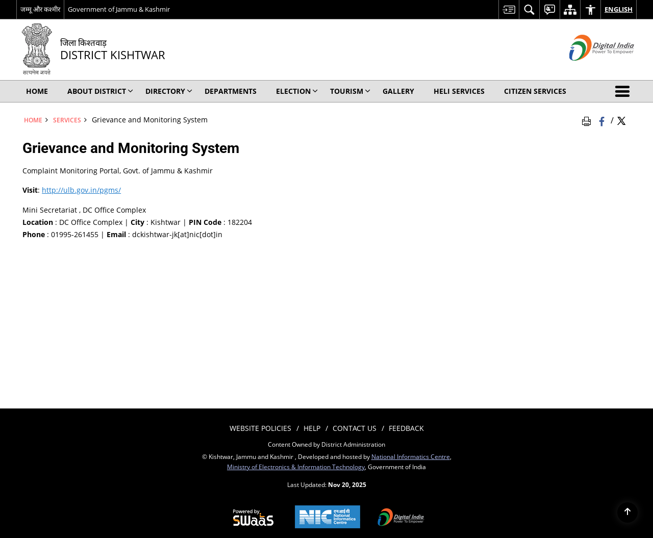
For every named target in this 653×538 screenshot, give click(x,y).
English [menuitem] (619, 9)
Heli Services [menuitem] (459, 91)
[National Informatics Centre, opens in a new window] (327, 518)
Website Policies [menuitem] (260, 428)
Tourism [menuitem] (350, 91)
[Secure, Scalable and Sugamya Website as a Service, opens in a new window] (253, 518)
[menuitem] (508, 9)
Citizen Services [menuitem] (535, 91)
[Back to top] (627, 512)
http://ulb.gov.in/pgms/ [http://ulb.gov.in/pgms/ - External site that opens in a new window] (81, 190)
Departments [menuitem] (231, 91)
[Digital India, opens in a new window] (401, 518)
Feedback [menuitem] (406, 428)
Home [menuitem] (37, 91)
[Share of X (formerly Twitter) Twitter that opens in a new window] (621, 120)
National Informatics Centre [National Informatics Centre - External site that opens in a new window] (410, 456)
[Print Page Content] (588, 120)
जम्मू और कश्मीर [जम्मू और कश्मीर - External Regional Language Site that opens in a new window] (40, 9)
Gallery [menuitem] (398, 91)
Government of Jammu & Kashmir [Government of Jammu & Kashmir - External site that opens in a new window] (119, 9)
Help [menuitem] (312, 428)
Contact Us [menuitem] (354, 428)
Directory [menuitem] (168, 91)
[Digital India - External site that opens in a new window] (589, 69)
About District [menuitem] (100, 91)
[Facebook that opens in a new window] (603, 120)
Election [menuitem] (297, 91)
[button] (624, 91)
